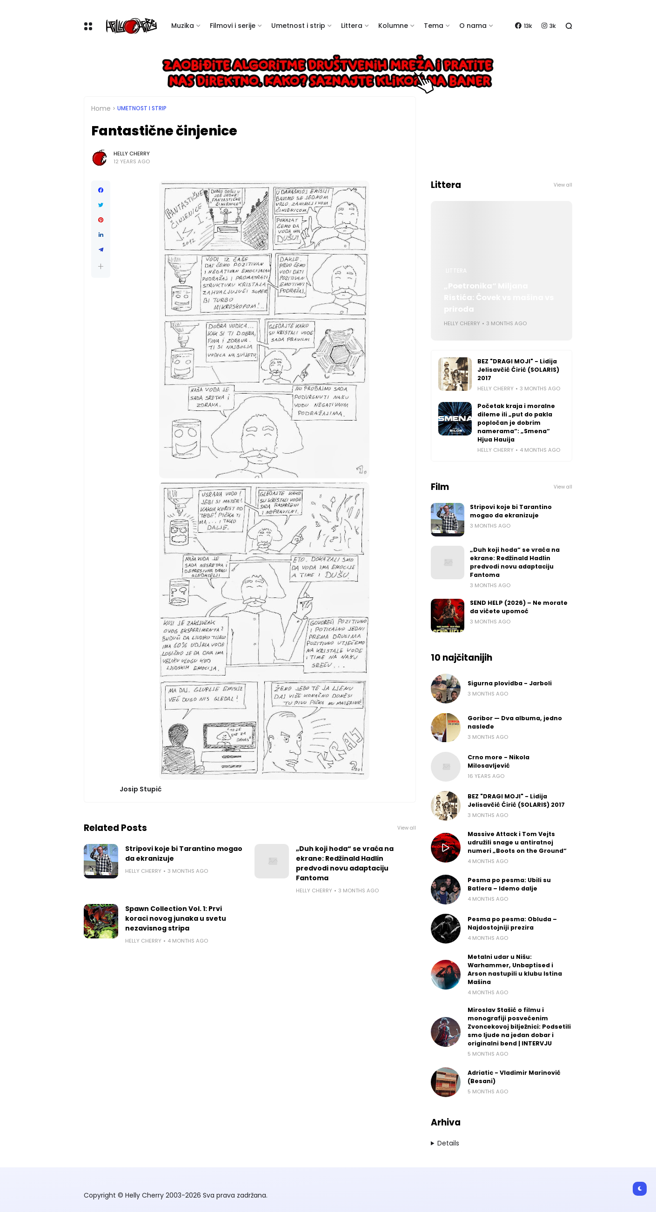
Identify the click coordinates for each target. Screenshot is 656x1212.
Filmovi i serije (232, 25)
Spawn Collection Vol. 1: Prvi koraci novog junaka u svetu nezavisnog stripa (175, 918)
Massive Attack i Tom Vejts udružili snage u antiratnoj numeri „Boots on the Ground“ (517, 842)
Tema (433, 25)
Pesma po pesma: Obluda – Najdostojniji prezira (512, 923)
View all (406, 827)
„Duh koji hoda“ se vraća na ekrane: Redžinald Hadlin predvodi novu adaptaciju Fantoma (345, 863)
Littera (351, 25)
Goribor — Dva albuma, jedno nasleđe (515, 722)
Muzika (182, 25)
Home (101, 108)
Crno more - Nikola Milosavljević (498, 761)
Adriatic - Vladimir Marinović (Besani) (514, 1077)
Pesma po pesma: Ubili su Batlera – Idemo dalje (509, 884)
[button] (100, 266)
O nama (473, 25)
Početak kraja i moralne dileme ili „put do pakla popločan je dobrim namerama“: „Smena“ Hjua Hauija (516, 422)
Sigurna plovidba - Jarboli (510, 683)
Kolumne (393, 25)
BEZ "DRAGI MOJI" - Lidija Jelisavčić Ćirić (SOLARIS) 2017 (518, 369)
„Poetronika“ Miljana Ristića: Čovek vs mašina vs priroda (499, 298)
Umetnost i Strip (142, 108)
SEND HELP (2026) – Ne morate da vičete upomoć (519, 607)
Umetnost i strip (298, 25)
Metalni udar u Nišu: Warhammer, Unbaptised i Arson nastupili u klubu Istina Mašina (515, 969)
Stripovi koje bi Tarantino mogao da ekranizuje (183, 853)
